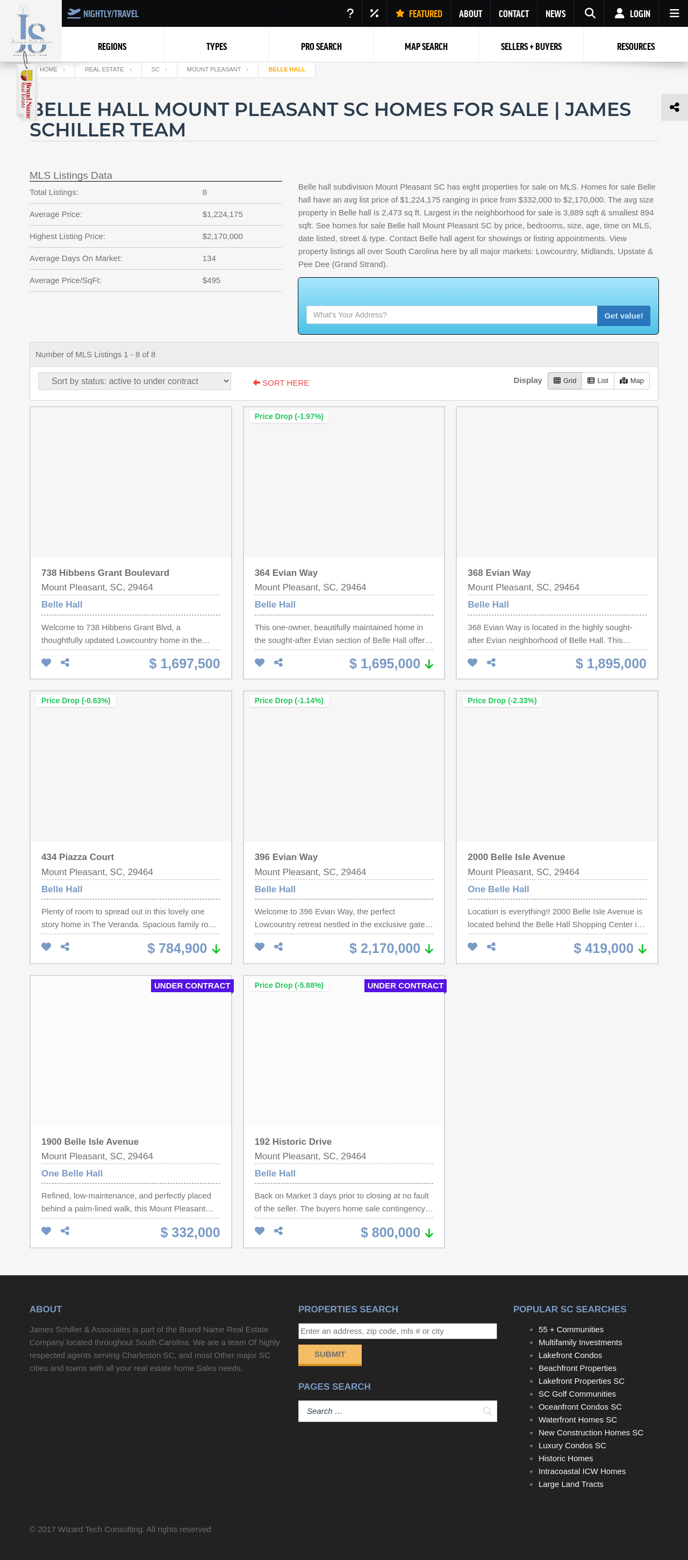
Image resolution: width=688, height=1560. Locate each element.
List (597, 381)
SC (156, 69)
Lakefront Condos (570, 1355)
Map (632, 381)
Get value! (623, 315)
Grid (565, 381)
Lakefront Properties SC (582, 1380)
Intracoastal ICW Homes (582, 1471)
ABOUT (470, 13)
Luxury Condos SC (572, 1445)
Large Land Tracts (571, 1484)
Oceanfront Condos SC (580, 1406)
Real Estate (104, 69)
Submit (330, 1354)
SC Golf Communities (577, 1393)
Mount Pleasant (214, 69)
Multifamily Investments (580, 1342)
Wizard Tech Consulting (100, 1529)
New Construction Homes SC (591, 1432)
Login (631, 13)
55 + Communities (571, 1329)
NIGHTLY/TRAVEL (103, 13)
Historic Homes (566, 1458)
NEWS (555, 13)
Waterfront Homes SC (578, 1419)
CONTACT (514, 13)
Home (49, 69)
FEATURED (419, 13)
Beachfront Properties (578, 1368)
